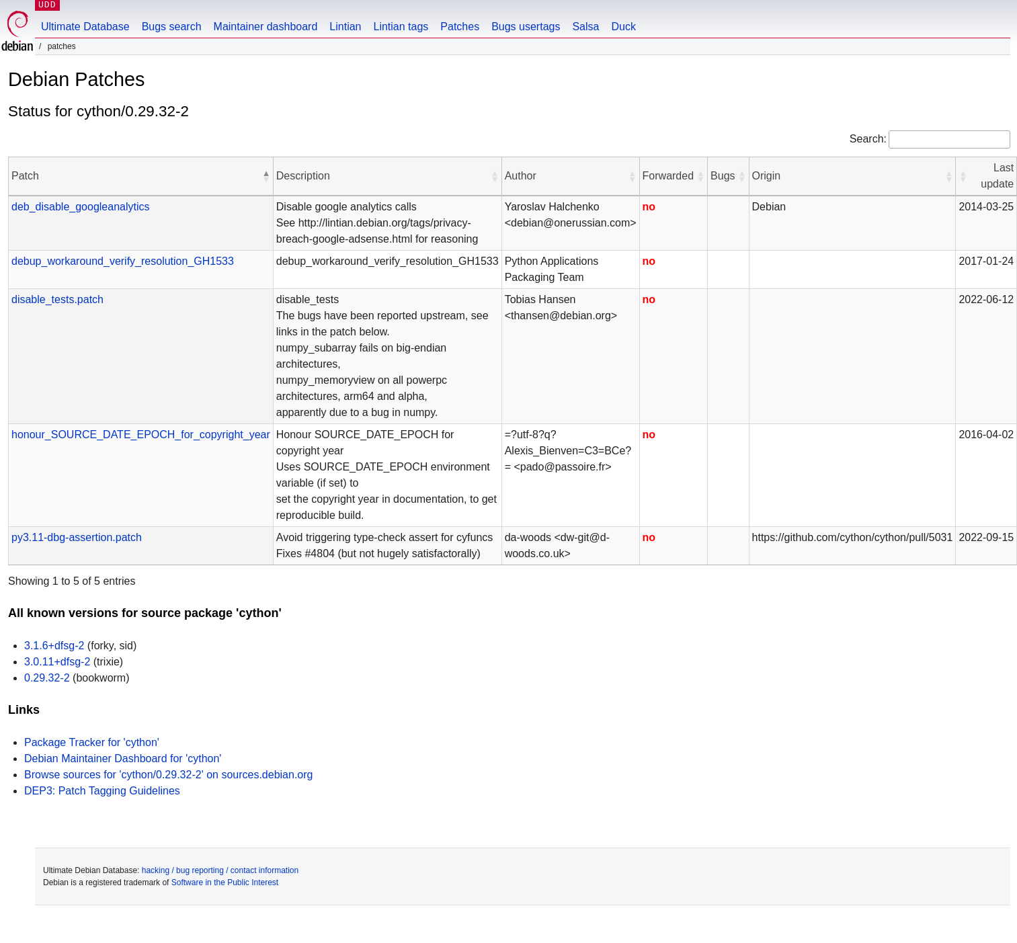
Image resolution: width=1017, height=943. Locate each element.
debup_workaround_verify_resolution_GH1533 (122, 261)
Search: (868, 139)
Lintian (345, 26)
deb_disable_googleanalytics (80, 206)
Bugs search (172, 26)
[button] (266, 176)
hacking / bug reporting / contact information (220, 870)
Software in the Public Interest (224, 882)
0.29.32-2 (47, 678)
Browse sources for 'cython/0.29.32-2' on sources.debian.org (168, 774)
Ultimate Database (85, 26)
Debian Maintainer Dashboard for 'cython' (122, 758)
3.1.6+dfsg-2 (54, 645)
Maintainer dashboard (266, 26)
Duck (623, 26)
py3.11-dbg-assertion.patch (76, 537)
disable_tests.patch (57, 299)
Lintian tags (400, 26)
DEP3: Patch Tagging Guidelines (102, 790)
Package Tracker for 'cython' (91, 742)
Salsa (585, 26)
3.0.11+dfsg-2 (57, 661)
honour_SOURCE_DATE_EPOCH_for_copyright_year (140, 434)
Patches (459, 26)
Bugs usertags (525, 26)
